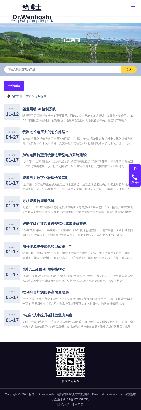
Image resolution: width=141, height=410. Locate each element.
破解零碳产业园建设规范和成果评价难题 (54, 224)
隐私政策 (63, 404)
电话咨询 (134, 182)
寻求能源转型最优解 (38, 201)
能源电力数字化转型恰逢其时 (45, 178)
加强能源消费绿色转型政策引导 (47, 247)
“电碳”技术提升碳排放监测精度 (47, 315)
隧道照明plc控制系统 (39, 109)
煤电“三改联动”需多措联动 (43, 269)
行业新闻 (14, 86)
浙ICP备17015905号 (76, 399)
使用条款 (78, 404)
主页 (28, 96)
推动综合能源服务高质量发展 (45, 292)
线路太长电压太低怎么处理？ (45, 132)
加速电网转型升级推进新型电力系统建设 (54, 155)
